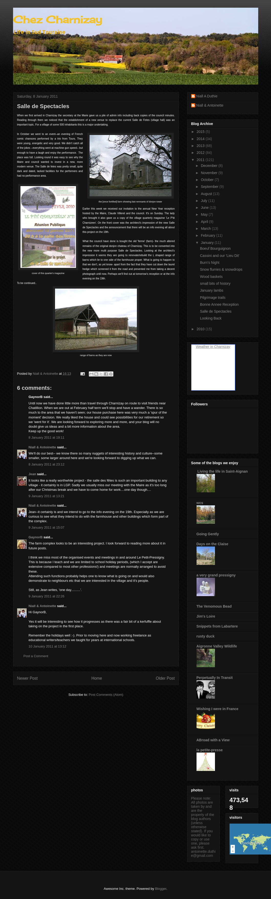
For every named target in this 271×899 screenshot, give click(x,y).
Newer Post (27, 678)
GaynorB (36, 537)
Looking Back (210, 318)
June (205, 208)
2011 (201, 160)
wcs (200, 503)
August (207, 194)
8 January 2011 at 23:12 (46, 464)
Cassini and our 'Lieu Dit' (219, 256)
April (205, 222)
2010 (201, 329)
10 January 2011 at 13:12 (47, 646)
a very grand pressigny (216, 575)
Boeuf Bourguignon (215, 248)
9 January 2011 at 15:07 (46, 527)
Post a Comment (36, 656)
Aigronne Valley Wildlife (217, 646)
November (209, 173)
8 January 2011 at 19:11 (46, 437)
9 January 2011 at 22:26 (46, 596)
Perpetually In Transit (215, 678)
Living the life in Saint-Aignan (222, 471)
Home (96, 678)
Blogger (160, 889)
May (205, 214)
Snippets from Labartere (217, 626)
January (208, 243)
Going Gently (208, 534)
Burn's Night (209, 262)
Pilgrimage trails (212, 297)
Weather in (204, 347)
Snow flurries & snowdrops (221, 269)
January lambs (211, 290)
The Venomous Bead (214, 606)
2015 (201, 132)
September (210, 187)
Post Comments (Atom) (106, 695)
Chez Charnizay (57, 19)
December (209, 166)
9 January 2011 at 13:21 (46, 496)
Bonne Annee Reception (219, 304)
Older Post (165, 678)
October (208, 180)
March (206, 228)
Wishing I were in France (218, 709)
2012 (201, 153)
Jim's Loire (206, 616)
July (204, 201)
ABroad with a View (213, 740)
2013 (201, 146)
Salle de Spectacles (215, 311)
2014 (201, 139)
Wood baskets (211, 277)
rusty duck (206, 636)
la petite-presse (210, 750)
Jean (32, 474)
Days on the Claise (213, 544)
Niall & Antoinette (42, 447)
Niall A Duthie (207, 96)
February (208, 235)
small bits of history (215, 283)
